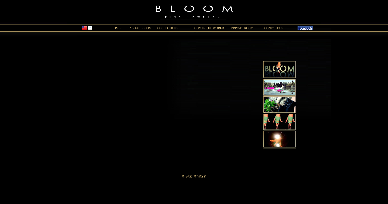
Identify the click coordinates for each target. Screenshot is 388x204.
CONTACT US (273, 28)
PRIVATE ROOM (242, 28)
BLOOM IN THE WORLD (207, 28)
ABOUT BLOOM (140, 28)
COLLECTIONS (167, 28)
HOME (116, 28)
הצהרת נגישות (194, 176)
